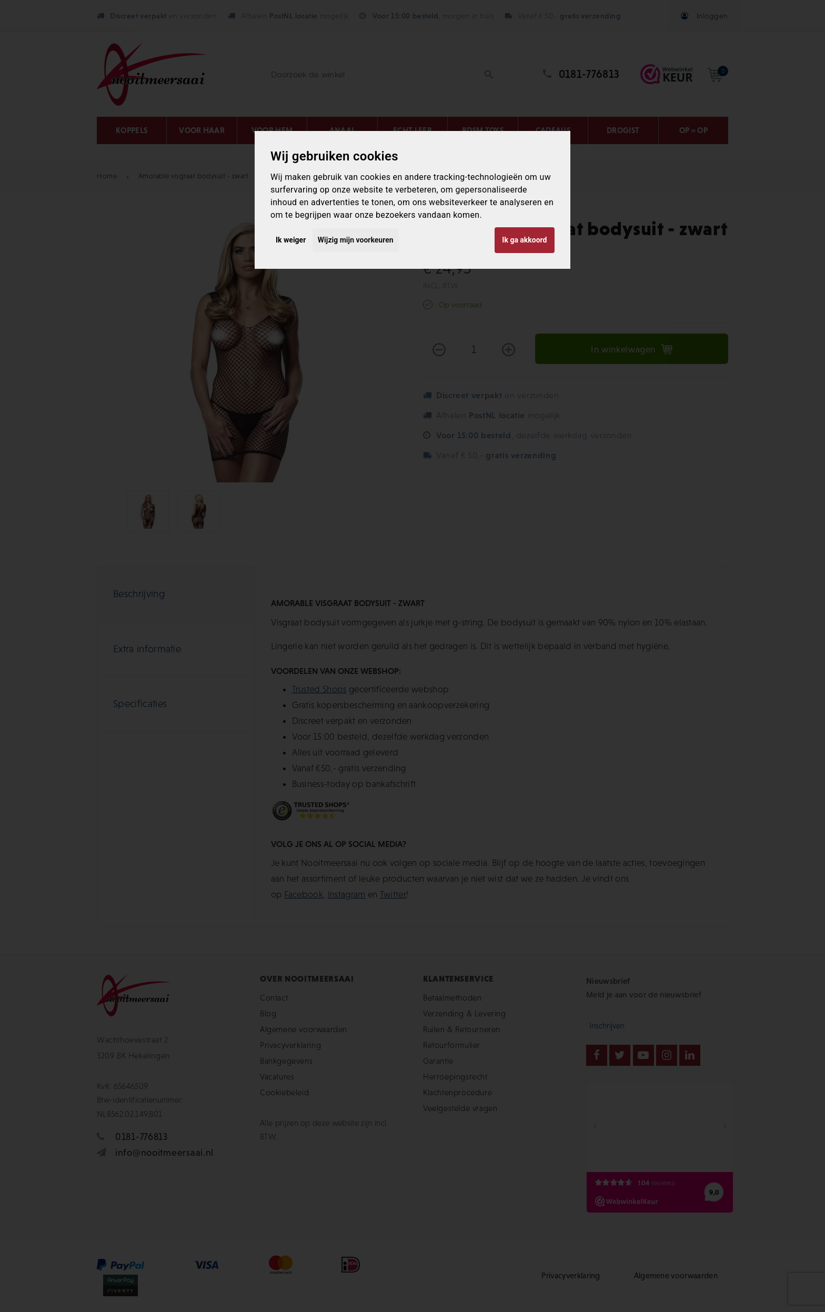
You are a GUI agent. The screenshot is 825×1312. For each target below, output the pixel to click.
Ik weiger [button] (291, 240)
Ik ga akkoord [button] (524, 240)
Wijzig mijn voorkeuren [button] (356, 240)
